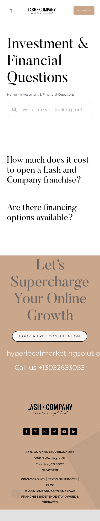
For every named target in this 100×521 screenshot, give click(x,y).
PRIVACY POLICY (33, 479)
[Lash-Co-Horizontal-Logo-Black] (42, 9)
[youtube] (64, 431)
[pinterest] (54, 431)
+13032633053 (59, 367)
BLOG (50, 485)
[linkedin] (73, 431)
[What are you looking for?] (50, 109)
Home (12, 94)
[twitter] (35, 431)
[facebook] (26, 431)
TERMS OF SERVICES (62, 479)
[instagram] (45, 431)
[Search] (14, 109)
